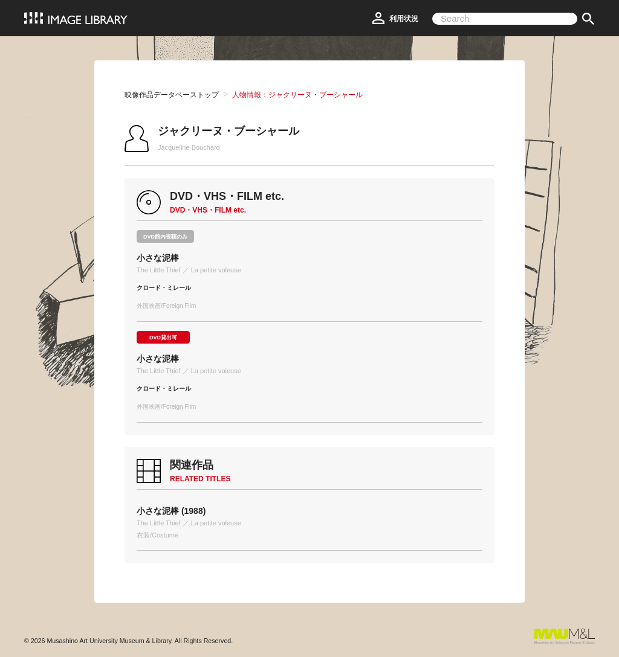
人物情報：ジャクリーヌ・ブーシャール (297, 95)
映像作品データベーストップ (172, 95)
